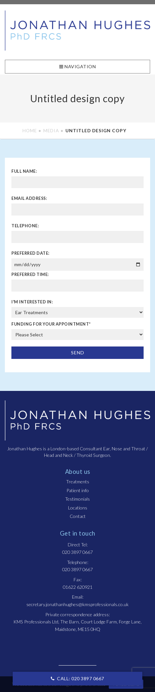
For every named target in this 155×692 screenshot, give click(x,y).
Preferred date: (30, 253)
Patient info (77, 490)
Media (51, 130)
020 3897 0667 (77, 552)
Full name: (24, 171)
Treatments (77, 481)
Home (29, 130)
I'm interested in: (32, 301)
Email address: (29, 198)
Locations (77, 507)
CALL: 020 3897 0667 (77, 678)
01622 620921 (77, 587)
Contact (78, 516)
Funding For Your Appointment (51, 324)
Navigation (77, 66)
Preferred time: (30, 274)
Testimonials (77, 499)
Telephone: (25, 225)
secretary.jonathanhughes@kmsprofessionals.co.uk (77, 604)
